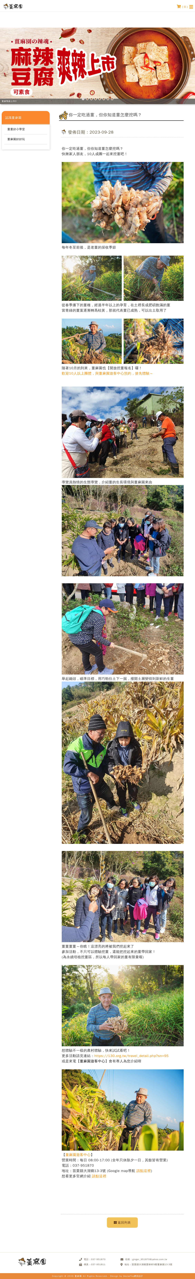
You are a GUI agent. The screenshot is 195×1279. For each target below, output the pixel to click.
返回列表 (122, 1222)
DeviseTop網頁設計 (133, 1276)
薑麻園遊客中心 (92, 1061)
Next (179, 68)
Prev (15, 68)
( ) (182, 6)
